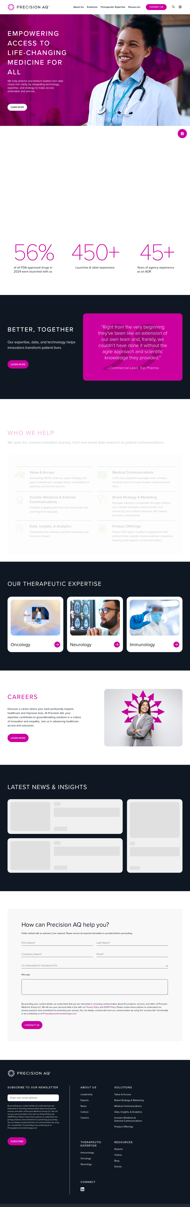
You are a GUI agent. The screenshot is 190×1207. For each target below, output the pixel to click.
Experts (85, 1100)
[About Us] (78, 7)
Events (118, 1166)
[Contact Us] (156, 7)
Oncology (86, 1158)
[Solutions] (92, 7)
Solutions (123, 1087)
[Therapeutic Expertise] (113, 7)
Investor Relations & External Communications (128, 1119)
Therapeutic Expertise (91, 1144)
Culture (85, 1112)
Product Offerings (123, 1126)
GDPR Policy (110, 1007)
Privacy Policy (92, 1007)
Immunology (87, 1152)
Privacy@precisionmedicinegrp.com (59, 1013)
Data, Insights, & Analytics (128, 1112)
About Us (88, 1087)
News (84, 1106)
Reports (118, 1149)
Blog (116, 1160)
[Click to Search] (173, 7)
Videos (118, 1155)
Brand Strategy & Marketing (129, 1100)
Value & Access (122, 1094)
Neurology (86, 1164)
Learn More (17, 107)
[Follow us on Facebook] (82, 1190)
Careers (85, 1117)
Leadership (86, 1094)
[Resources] (134, 7)
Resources (123, 1142)
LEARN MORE (18, 364)
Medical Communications (128, 1106)
